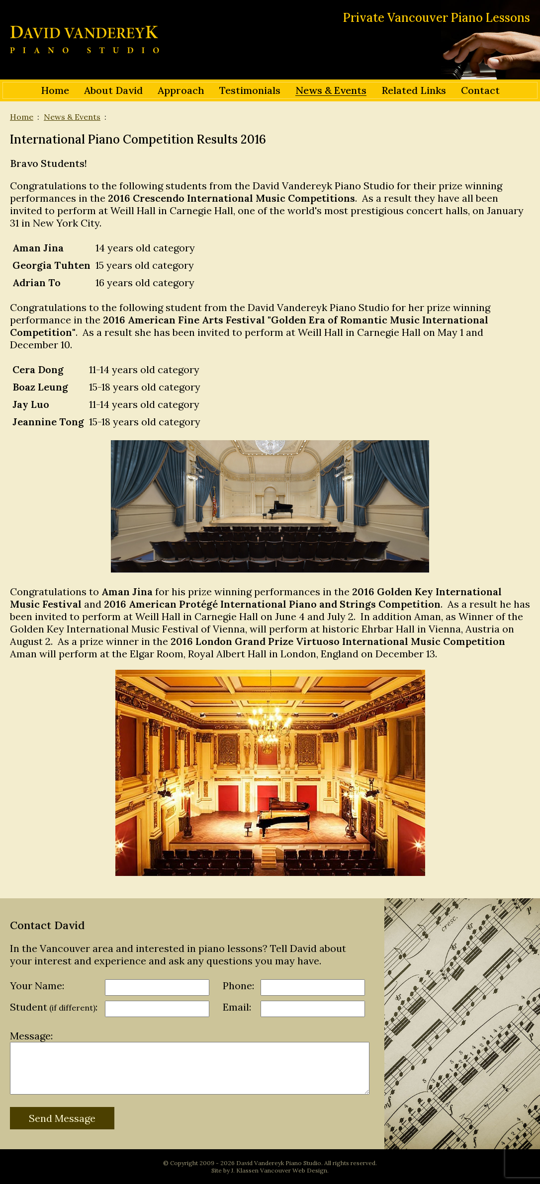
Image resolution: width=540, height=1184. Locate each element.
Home (21, 117)
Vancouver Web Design (293, 1170)
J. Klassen (245, 1170)
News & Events (72, 117)
